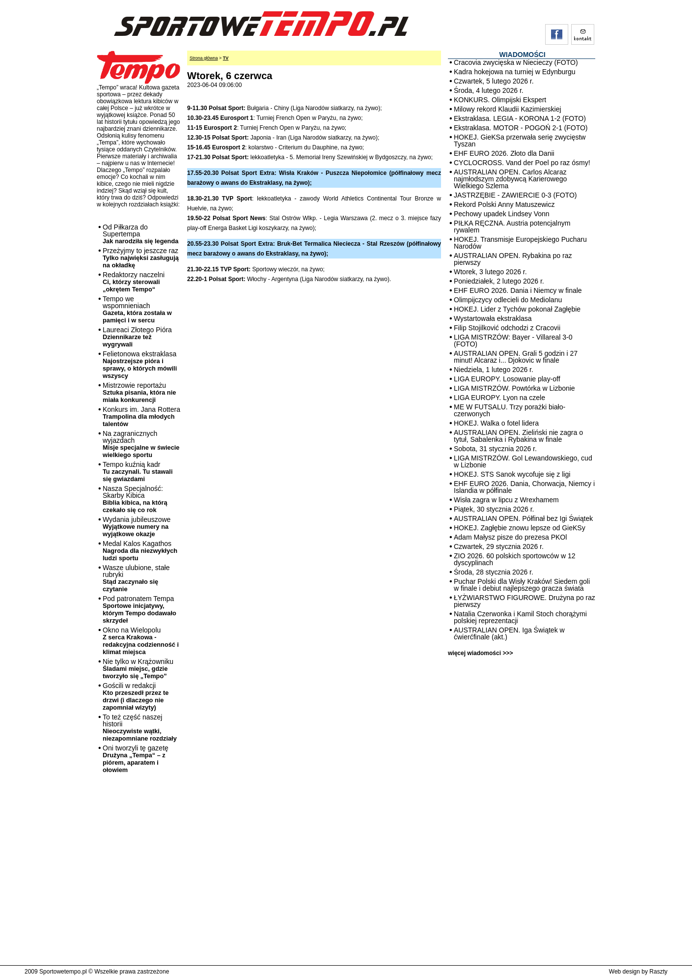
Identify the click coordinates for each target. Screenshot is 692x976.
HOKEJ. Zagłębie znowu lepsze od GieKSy (519, 528)
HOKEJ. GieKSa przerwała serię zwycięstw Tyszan (519, 140)
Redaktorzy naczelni (134, 282)
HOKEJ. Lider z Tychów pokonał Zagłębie (517, 309)
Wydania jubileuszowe (136, 527)
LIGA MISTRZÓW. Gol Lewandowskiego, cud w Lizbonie (523, 461)
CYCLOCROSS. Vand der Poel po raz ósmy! (522, 163)
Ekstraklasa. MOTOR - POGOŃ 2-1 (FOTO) (521, 128)
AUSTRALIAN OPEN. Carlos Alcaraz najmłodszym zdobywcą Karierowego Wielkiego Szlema (510, 179)
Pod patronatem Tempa (139, 609)
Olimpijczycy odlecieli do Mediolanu (508, 300)
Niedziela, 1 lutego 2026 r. (493, 369)
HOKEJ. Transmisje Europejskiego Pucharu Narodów (520, 242)
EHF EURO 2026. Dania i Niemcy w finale (518, 290)
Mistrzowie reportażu (139, 392)
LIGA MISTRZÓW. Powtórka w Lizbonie (514, 388)
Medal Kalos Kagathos (140, 551)
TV (226, 58)
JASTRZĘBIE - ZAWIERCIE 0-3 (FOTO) (515, 195)
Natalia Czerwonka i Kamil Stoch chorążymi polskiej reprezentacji (520, 617)
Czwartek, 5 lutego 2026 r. (494, 81)
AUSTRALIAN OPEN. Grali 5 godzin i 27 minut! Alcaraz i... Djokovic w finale (516, 356)
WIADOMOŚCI (522, 54)
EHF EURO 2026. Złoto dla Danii (504, 153)
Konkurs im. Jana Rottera (141, 416)
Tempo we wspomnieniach (137, 309)
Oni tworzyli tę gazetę (135, 759)
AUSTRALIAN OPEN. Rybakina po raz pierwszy (513, 259)
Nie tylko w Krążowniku (138, 669)
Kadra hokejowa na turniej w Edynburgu (515, 72)
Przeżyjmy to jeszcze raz (141, 258)
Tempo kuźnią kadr (137, 471)
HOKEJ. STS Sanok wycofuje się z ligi (512, 474)
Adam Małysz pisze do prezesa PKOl (510, 537)
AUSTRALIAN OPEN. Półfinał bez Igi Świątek (523, 518)
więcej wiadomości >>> (480, 653)
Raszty (658, 971)
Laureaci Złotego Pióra (137, 337)
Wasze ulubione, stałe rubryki (136, 578)
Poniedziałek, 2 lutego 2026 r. (499, 281)
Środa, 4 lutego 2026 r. (489, 90)
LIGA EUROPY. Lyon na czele (499, 398)
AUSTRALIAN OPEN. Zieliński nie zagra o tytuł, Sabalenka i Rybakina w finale (518, 436)
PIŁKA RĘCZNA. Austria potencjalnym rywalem (512, 226)
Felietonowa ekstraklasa (140, 364)
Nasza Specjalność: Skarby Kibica (135, 499)
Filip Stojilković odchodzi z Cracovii (507, 328)
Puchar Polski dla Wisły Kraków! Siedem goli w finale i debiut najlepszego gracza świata (522, 584)
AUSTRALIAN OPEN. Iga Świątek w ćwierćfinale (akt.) (509, 633)
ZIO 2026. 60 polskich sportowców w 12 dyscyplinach (514, 559)
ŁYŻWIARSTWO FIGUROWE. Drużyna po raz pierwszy (524, 601)
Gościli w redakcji (135, 696)
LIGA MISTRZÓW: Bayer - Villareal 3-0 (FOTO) (513, 340)
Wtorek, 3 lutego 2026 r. (490, 272)
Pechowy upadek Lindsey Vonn (502, 214)
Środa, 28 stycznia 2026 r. (493, 572)
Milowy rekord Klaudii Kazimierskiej (507, 109)
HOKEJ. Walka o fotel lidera (496, 423)
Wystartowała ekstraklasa (493, 318)
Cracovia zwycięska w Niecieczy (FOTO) (516, 62)
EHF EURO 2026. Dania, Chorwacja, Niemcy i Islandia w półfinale (524, 487)
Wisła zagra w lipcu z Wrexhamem (506, 500)
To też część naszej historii (140, 727)
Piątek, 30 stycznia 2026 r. (494, 509)
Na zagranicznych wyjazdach (141, 444)
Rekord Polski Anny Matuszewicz (504, 204)
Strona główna (204, 58)
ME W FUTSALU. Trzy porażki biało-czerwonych (509, 410)
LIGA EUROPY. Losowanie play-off (507, 379)
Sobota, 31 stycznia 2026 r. (495, 449)
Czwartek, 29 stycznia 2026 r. (499, 546)
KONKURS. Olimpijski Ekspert (500, 100)
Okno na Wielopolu (141, 641)
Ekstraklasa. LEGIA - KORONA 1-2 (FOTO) (520, 118)
